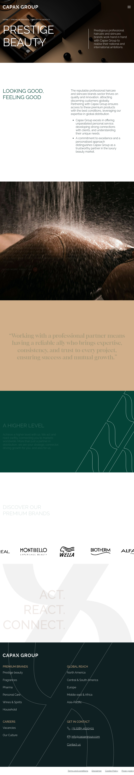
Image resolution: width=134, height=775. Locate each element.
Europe (71, 687)
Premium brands (20, 20)
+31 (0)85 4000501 (83, 728)
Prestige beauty (13, 672)
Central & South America (82, 680)
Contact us (74, 744)
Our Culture (10, 735)
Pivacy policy (128, 771)
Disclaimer (97, 771)
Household (10, 709)
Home (6, 20)
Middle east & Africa (79, 695)
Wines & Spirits (12, 702)
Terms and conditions (78, 771)
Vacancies (9, 728)
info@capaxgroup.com (86, 736)
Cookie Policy (111, 771)
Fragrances (10, 680)
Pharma (8, 687)
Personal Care (11, 695)
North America (76, 672)
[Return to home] (20, 7)
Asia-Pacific (74, 702)
